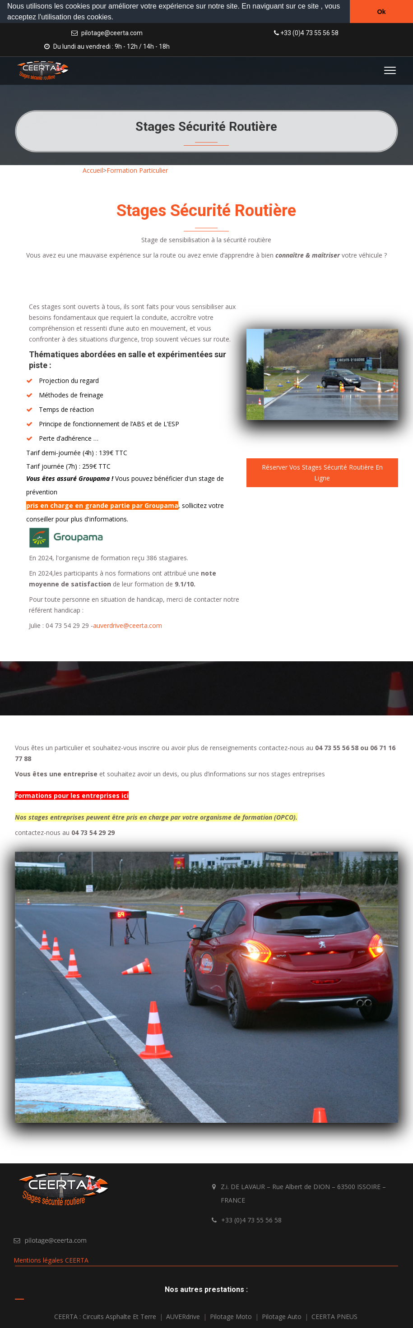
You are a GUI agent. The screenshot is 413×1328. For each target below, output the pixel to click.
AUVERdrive (183, 1315)
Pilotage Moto (231, 1315)
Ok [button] (381, 11)
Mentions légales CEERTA (51, 1259)
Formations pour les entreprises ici (72, 794)
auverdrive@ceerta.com (127, 624)
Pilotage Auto (282, 1315)
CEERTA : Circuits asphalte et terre (105, 1315)
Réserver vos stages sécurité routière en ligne (322, 471)
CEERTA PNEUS (334, 1315)
